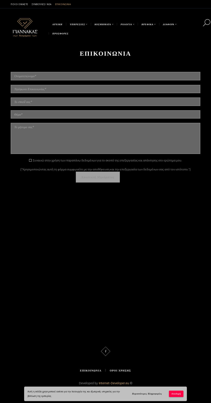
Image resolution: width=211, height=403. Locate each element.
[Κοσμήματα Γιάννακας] (105, 258)
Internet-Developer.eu (114, 383)
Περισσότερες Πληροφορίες (147, 393)
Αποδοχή (176, 393)
